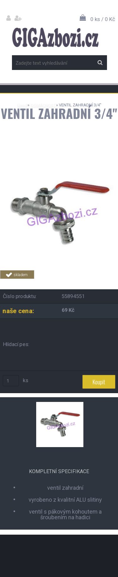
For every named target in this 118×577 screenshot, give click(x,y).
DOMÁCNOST (42, 105)
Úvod (21, 105)
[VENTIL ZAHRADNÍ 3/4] (59, 159)
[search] (99, 63)
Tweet (100, 283)
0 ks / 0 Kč (102, 19)
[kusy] (11, 380)
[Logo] (55, 37)
